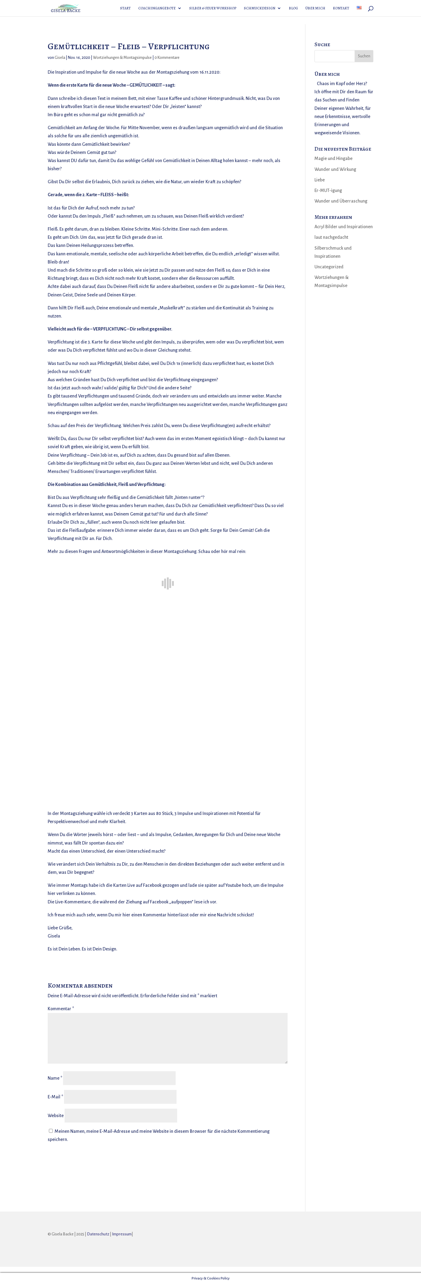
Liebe (319, 179)
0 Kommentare (167, 58)
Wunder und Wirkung (335, 169)
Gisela (60, 58)
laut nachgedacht (331, 237)
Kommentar (61, 1008)
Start (125, 8)
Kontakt (341, 8)
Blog (293, 8)
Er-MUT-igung (328, 190)
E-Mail (55, 1096)
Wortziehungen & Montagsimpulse (122, 58)
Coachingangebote (157, 8)
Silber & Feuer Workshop (212, 8)
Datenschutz (98, 1234)
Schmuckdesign (259, 8)
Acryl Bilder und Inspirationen (343, 226)
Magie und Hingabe (333, 158)
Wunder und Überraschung (340, 201)
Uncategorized (328, 266)
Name (55, 1078)
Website (56, 1115)
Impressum (122, 1234)
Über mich (315, 8)
